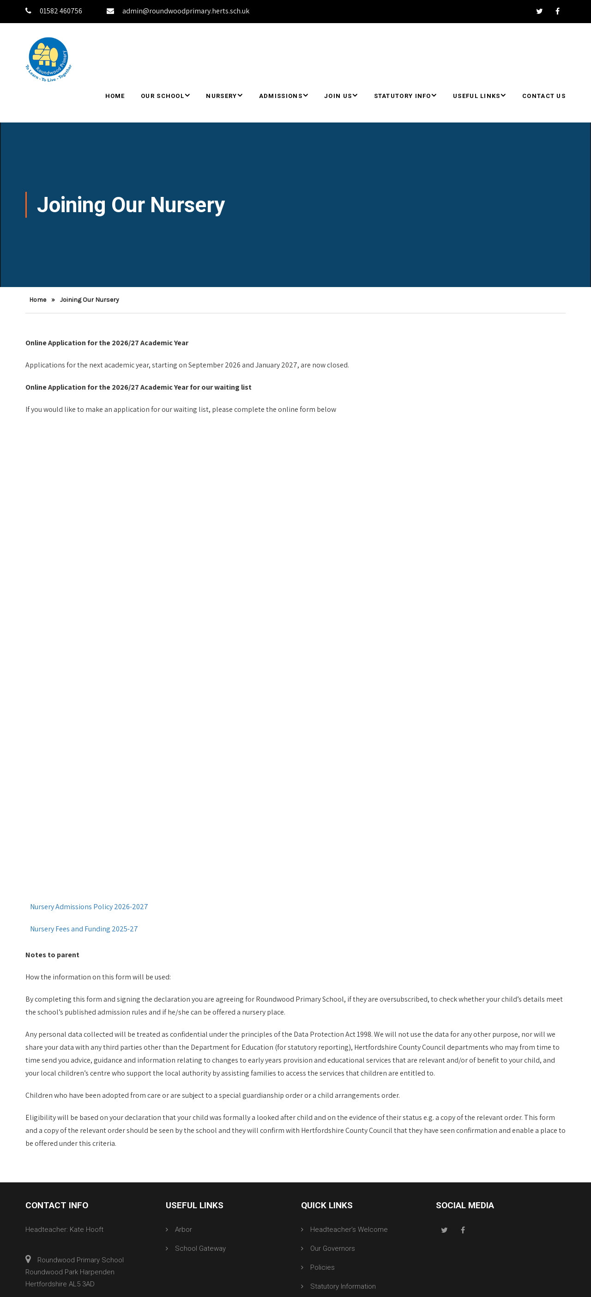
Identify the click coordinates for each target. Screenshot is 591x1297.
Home (115, 95)
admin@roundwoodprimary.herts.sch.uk (178, 11)
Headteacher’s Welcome (349, 1229)
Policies (322, 1267)
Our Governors (332, 1248)
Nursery (221, 95)
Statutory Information (343, 1286)
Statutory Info (402, 95)
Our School (162, 95)
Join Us (338, 95)
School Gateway (200, 1248)
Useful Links (477, 95)
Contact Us (544, 95)
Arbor (183, 1229)
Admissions (280, 95)
